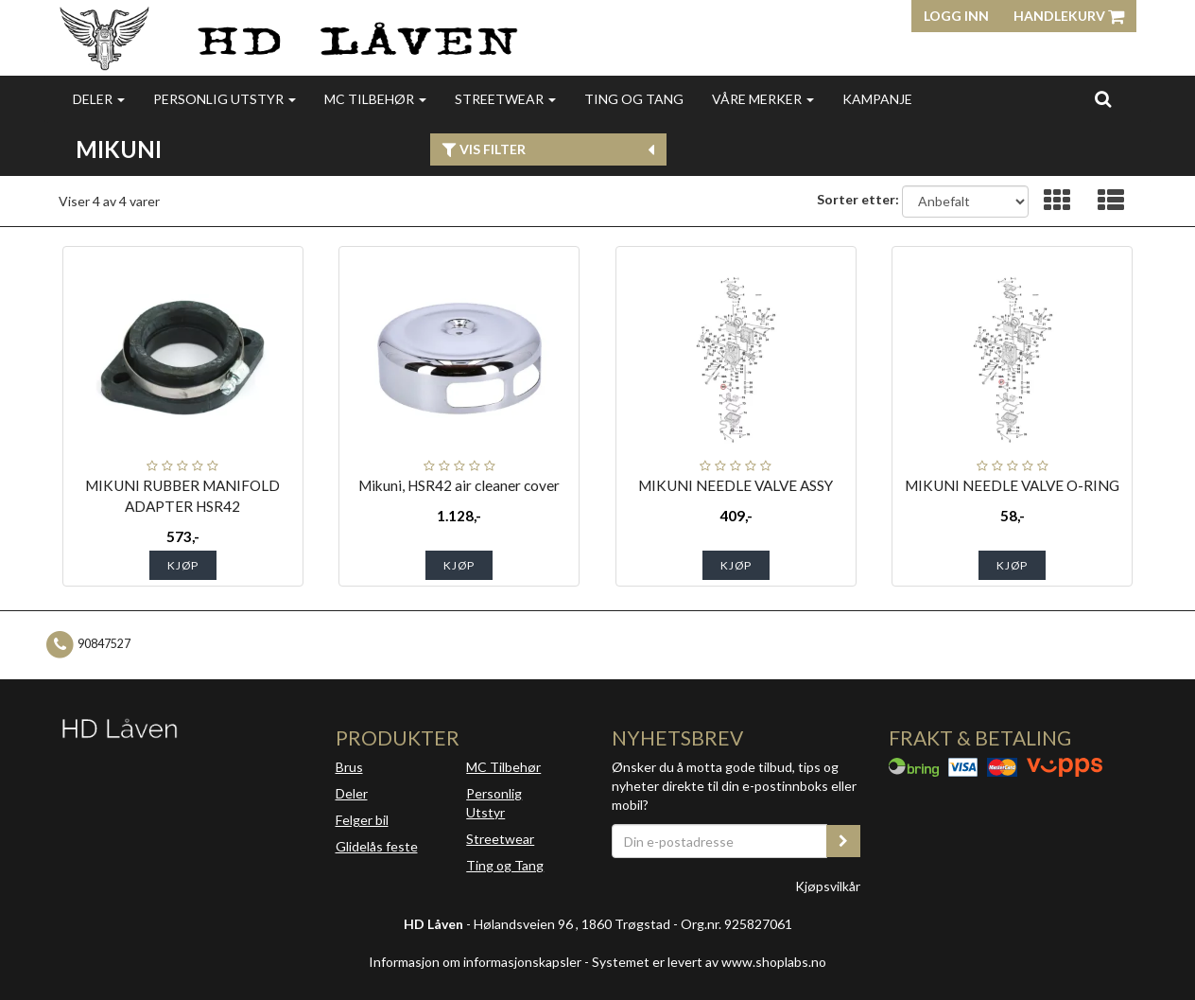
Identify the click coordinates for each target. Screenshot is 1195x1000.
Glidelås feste (377, 846)
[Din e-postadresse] (719, 841)
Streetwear (505, 99)
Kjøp (183, 565)
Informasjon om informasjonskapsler (475, 962)
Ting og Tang (634, 99)
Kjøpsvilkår (827, 886)
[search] (1102, 98)
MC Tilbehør (375, 99)
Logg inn (956, 16)
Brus (349, 767)
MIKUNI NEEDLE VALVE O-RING (1012, 485)
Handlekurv (1068, 16)
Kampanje (877, 99)
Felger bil (362, 820)
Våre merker (763, 99)
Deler (99, 99)
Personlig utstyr (224, 99)
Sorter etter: (858, 199)
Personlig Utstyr (494, 802)
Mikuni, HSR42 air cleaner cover (459, 485)
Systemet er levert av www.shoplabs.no (709, 962)
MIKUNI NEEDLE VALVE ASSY (735, 485)
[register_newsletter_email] (843, 841)
